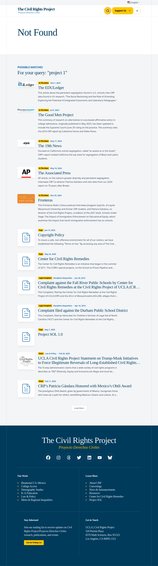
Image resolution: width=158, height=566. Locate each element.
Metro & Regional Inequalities (36, 499)
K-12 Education (29, 493)
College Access (29, 486)
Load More (79, 408)
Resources (94, 493)
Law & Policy (28, 496)
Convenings (95, 486)
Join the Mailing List (34, 543)
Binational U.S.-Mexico (33, 482)
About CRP (95, 482)
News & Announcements (102, 489)
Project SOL (95, 499)
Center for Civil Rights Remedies (106, 496)
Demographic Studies (32, 489)
